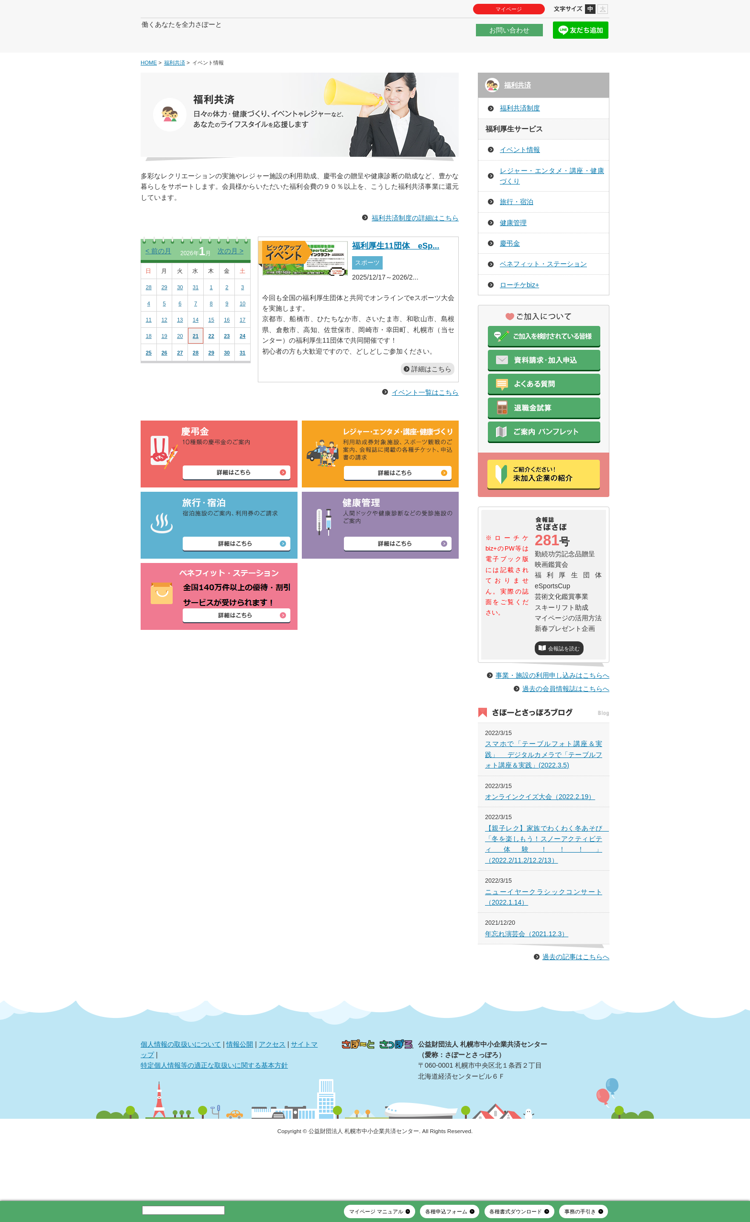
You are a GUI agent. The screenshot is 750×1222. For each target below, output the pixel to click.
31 (196, 316)
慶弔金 (510, 272)
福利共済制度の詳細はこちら (415, 246)
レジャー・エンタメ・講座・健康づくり (552, 204)
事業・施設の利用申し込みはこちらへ (552, 725)
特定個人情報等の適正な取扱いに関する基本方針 (214, 1115)
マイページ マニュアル (376, 1211)
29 (164, 316)
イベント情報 (520, 178)
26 (164, 381)
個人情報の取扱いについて (181, 1093)
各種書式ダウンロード (515, 1211)
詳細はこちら (431, 397)
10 (242, 332)
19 (164, 365)
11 (149, 348)
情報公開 (239, 1093)
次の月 (230, 279)
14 (196, 348)
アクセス (272, 1093)
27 (180, 381)
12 (164, 348)
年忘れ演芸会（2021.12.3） (526, 983)
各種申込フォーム (446, 1211)
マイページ (509, 9)
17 (242, 348)
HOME (149, 91)
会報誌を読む (564, 677)
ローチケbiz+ (519, 313)
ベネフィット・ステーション (543, 293)
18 (149, 365)
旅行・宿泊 (516, 231)
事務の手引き (580, 1211)
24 (242, 365)
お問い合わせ (509, 35)
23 (227, 365)
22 (211, 365)
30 (180, 316)
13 (180, 348)
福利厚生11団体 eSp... (395, 274)
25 (149, 381)
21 (196, 365)
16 (227, 348)
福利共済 (174, 91)
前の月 (158, 279)
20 (180, 365)
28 (149, 316)
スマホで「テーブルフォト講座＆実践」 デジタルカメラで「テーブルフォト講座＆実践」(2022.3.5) (543, 804)
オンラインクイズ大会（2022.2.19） (540, 846)
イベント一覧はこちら (425, 421)
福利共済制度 (520, 137)
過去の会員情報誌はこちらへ (565, 738)
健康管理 (513, 251)
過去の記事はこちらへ (575, 1006)
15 (211, 348)
